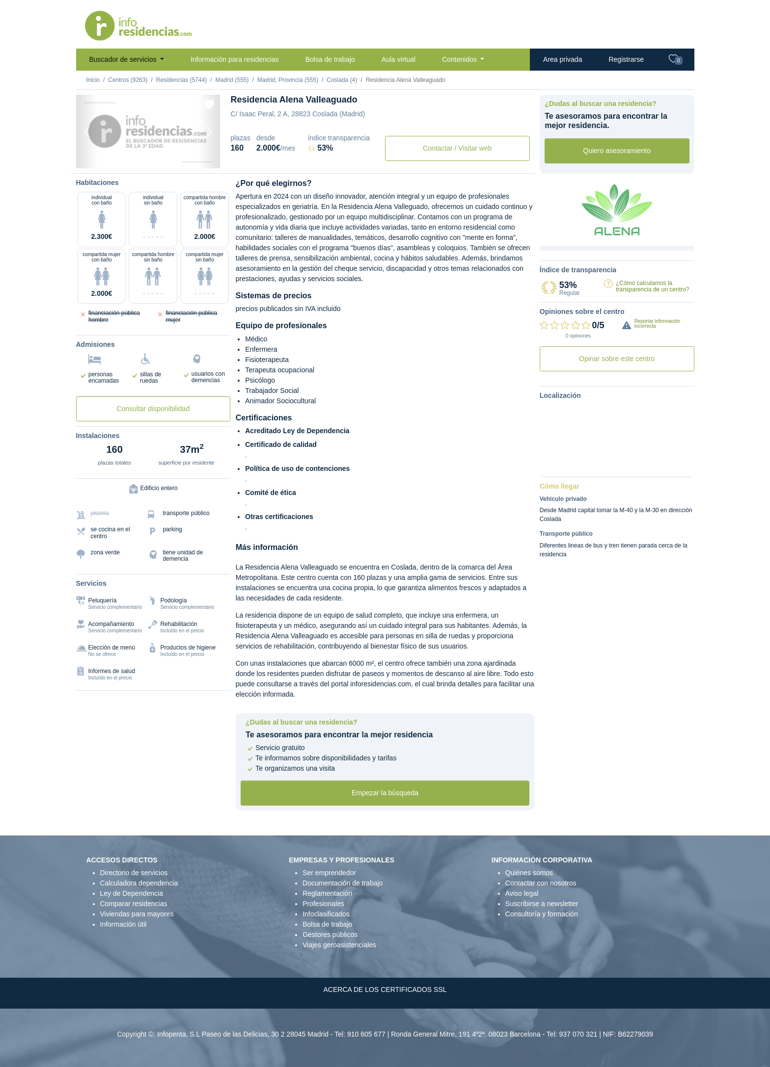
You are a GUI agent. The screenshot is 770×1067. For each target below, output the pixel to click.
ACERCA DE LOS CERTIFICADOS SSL (384, 989)
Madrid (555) (231, 80)
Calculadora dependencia (139, 883)
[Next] (209, 131)
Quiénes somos (529, 873)
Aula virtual (398, 59)
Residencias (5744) (181, 80)
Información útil (123, 924)
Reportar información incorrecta (657, 323)
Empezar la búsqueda (385, 793)
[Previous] (87, 131)
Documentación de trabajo (342, 883)
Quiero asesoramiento (617, 151)
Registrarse (626, 59)
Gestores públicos (330, 934)
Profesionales (323, 904)
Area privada (562, 59)
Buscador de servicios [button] (124, 59)
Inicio (93, 80)
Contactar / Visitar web (457, 148)
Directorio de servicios (134, 873)
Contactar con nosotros (541, 883)
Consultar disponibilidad (153, 409)
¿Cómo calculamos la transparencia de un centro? (652, 286)
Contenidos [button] (460, 59)
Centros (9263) (127, 80)
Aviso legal (521, 893)
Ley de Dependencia (131, 893)
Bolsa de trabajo (330, 59)
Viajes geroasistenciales (339, 945)
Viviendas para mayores (137, 914)
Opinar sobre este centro (617, 359)
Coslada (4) (342, 80)
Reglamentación (327, 893)
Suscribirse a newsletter (541, 904)
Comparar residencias (133, 904)
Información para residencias (235, 59)
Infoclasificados (326, 914)
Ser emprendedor (329, 873)
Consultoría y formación (541, 914)
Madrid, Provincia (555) (287, 80)
